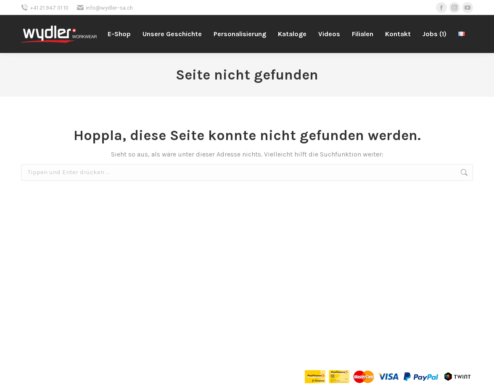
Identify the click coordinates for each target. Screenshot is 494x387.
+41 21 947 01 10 (45, 8)
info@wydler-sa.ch (105, 8)
